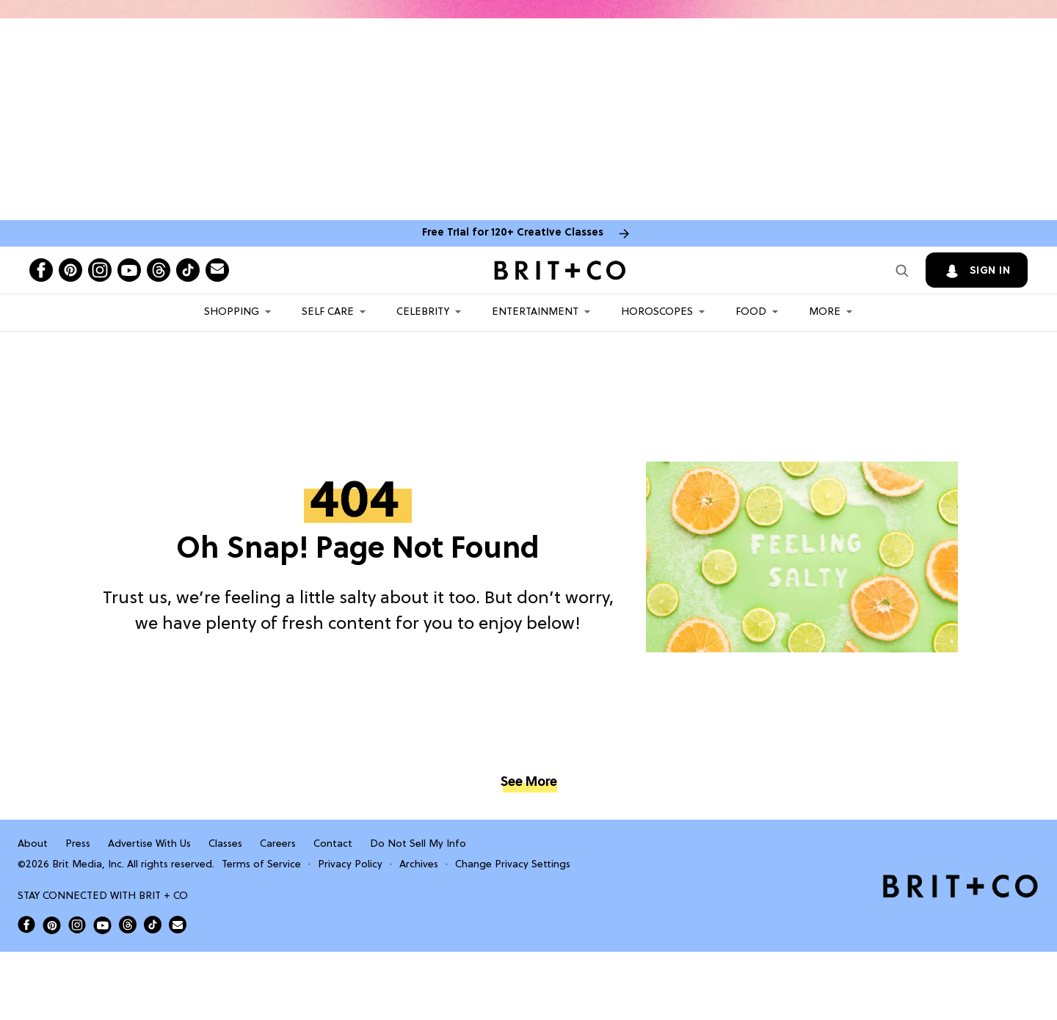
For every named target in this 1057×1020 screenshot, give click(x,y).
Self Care (328, 312)
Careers (278, 844)
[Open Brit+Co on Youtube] (102, 925)
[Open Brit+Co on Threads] (128, 924)
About (33, 844)
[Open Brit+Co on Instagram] (77, 924)
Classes (225, 844)
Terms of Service (261, 864)
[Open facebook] (41, 270)
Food (750, 312)
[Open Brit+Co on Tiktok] (152, 924)
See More (528, 783)
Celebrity (422, 312)
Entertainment (535, 312)
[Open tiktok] (188, 270)
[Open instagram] (100, 270)
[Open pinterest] (70, 270)
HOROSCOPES (657, 312)
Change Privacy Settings (512, 864)
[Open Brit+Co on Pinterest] (52, 925)
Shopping (231, 312)
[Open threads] (158, 270)
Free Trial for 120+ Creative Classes (512, 232)
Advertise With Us (149, 844)
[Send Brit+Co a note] (217, 270)
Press (77, 844)
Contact (332, 844)
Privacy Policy (350, 864)
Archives (418, 864)
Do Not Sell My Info (418, 844)
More (824, 312)
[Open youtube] (129, 270)
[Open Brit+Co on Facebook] (26, 924)
